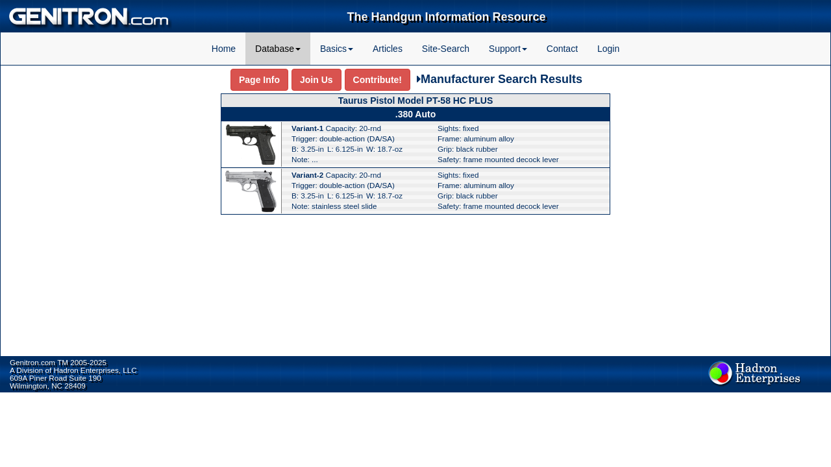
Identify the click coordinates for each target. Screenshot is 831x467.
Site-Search (445, 48)
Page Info (259, 80)
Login (608, 48)
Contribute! (377, 80)
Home (224, 48)
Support (508, 48)
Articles (388, 48)
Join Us (316, 80)
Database (278, 48)
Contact (562, 48)
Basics (336, 48)
